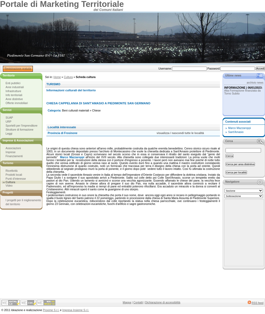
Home (57, 77)
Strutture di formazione (19, 129)
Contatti (138, 302)
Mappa (127, 302)
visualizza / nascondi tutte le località (180, 133)
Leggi (9, 133)
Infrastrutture (13, 91)
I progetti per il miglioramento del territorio (23, 202)
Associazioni (13, 148)
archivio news (255, 82)
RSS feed (257, 303)
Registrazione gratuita (18, 68)
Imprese (11, 152)
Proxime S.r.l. (51, 310)
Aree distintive (14, 99)
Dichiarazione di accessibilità (162, 302)
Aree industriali (15, 87)
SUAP (9, 117)
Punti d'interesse (16, 178)
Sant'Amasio (236, 132)
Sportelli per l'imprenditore (21, 125)
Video (9, 185)
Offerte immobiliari (17, 103)
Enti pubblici (13, 83)
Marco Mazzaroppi (239, 128)
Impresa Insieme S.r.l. (75, 310)
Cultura (68, 77)
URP (8, 121)
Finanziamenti (14, 156)
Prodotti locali (14, 174)
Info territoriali (14, 95)
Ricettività (11, 170)
